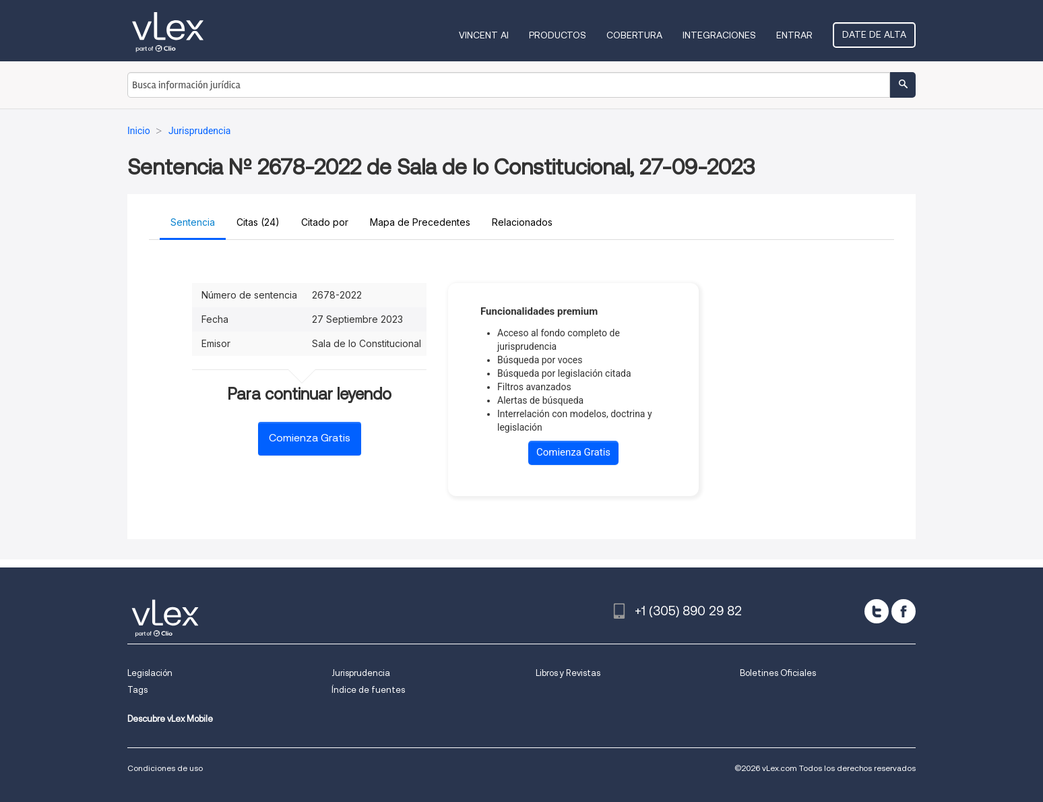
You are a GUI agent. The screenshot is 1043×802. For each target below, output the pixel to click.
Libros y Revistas (568, 673)
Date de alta (874, 34)
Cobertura (634, 35)
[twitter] (876, 611)
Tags (137, 690)
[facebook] (903, 611)
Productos (557, 35)
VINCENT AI (484, 35)
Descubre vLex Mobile (170, 719)
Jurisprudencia (360, 673)
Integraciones (719, 35)
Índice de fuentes (368, 690)
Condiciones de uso (165, 768)
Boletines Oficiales (778, 673)
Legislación (149, 673)
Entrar (794, 35)
